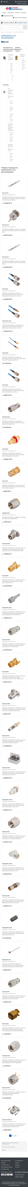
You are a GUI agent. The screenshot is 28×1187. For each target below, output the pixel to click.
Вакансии (17, 1164)
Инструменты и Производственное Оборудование (10, 1143)
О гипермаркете (19, 1160)
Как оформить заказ (6, 1160)
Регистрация (23, 17)
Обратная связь (19, 1176)
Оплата (17, 12)
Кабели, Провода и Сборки (8, 1146)
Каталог (4, 12)
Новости (17, 1162)
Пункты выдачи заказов (6, 1167)
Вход (16, 17)
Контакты (23, 12)
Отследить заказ (22, 22)
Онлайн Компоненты (17, 1182)
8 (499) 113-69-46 (22, 1)
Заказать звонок (22, 3)
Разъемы (4, 1150)
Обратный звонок (19, 1174)
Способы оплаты (5, 1164)
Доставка (11, 12)
